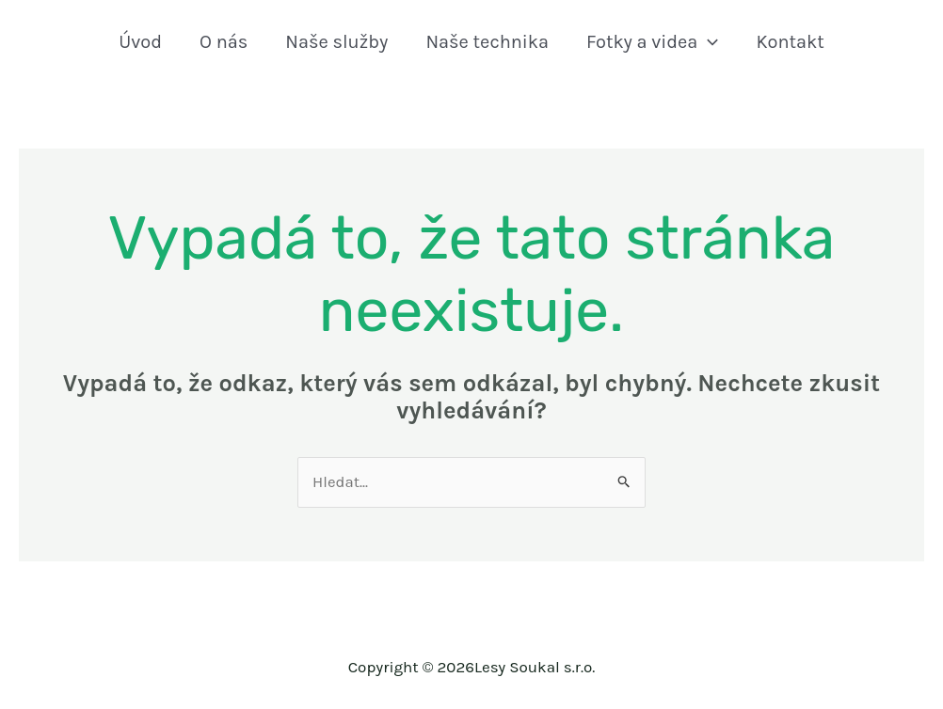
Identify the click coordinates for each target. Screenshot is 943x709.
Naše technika (487, 42)
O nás (224, 42)
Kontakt (789, 42)
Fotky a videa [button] (652, 42)
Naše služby (336, 42)
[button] (707, 42)
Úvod (140, 42)
